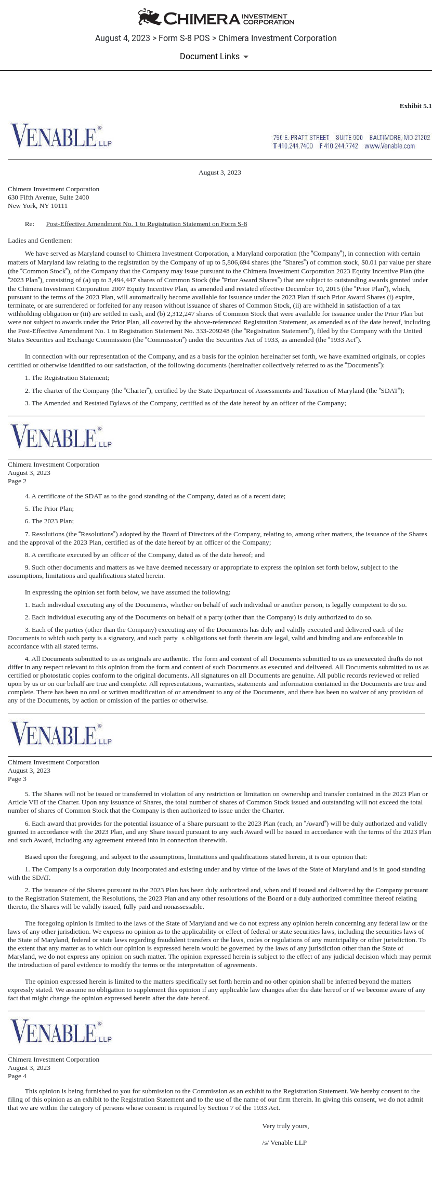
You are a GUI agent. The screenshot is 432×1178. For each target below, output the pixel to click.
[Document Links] (216, 56)
